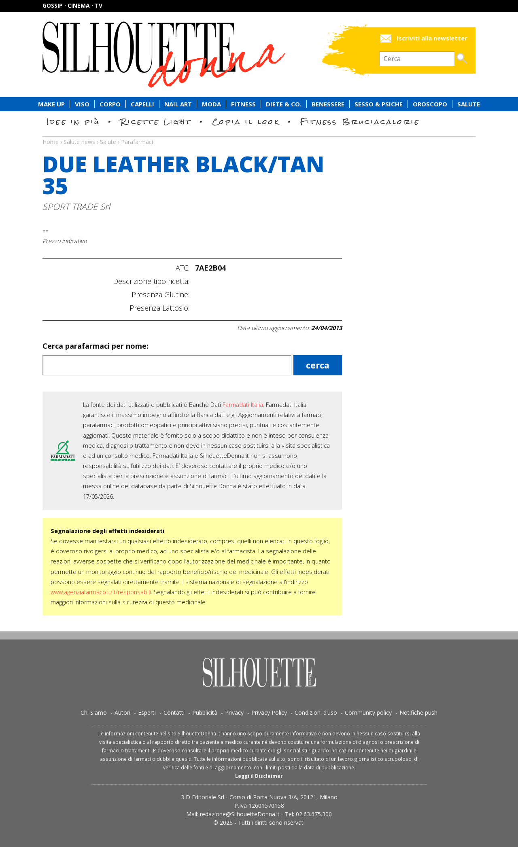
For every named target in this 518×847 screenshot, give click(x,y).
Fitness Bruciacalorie (360, 121)
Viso (82, 104)
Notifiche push (418, 712)
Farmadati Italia (243, 405)
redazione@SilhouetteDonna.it (240, 814)
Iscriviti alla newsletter (432, 38)
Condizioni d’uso (316, 712)
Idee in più (73, 121)
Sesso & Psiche (379, 104)
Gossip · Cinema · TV (72, 5)
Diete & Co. (283, 104)
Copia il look (246, 121)
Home (50, 142)
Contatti (174, 712)
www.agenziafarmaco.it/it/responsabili (101, 592)
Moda (211, 104)
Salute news (259, 134)
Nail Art (178, 104)
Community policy (368, 712)
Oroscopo (430, 104)
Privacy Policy (269, 712)
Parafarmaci (137, 142)
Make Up (51, 104)
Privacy (234, 712)
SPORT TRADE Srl (76, 206)
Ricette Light (156, 121)
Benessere (328, 104)
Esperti (147, 712)
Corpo (110, 104)
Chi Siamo (94, 712)
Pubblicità (204, 712)
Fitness (243, 104)
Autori (122, 712)
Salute (468, 104)
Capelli (142, 104)
